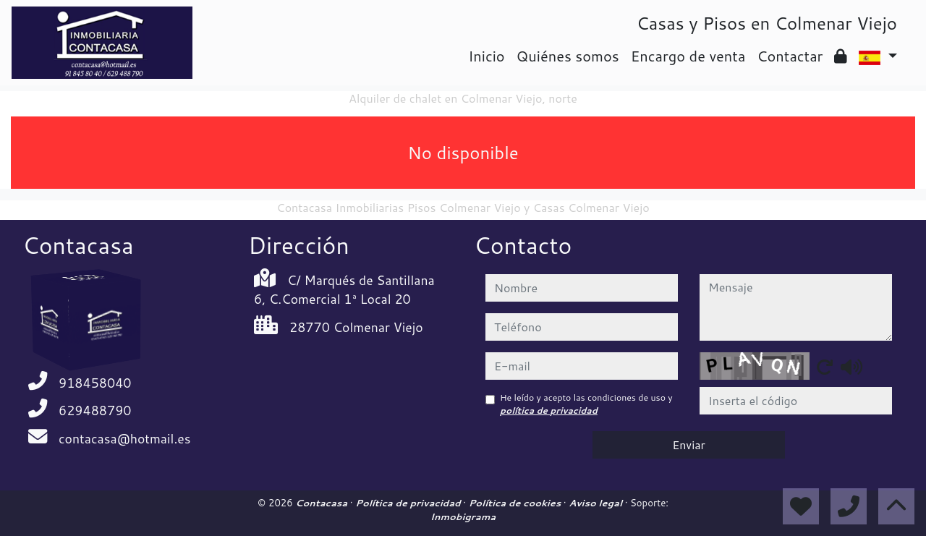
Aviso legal (596, 502)
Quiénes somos (568, 56)
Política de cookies (516, 502)
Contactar (790, 56)
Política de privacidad (409, 502)
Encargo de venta (688, 56)
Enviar (688, 444)
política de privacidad (549, 410)
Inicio (486, 56)
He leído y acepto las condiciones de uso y (586, 404)
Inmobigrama (463, 516)
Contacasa (322, 502)
